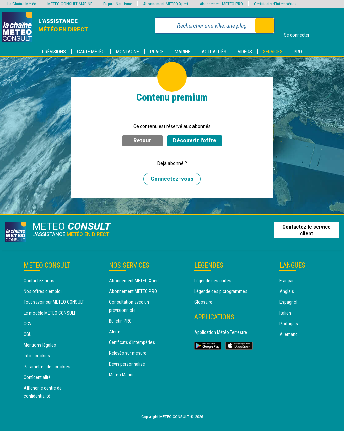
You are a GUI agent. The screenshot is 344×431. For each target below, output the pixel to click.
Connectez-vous (172, 179)
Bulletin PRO (120, 321)
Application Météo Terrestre (220, 332)
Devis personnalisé (127, 364)
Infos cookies (37, 355)
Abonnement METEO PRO (133, 291)
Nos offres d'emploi (43, 291)
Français (288, 280)
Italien (285, 313)
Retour (142, 140)
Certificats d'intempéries (132, 342)
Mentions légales (40, 345)
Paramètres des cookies (47, 366)
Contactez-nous (39, 280)
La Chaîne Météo (21, 3)
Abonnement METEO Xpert (134, 280)
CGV (28, 323)
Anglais (287, 291)
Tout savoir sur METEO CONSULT (54, 302)
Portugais (289, 323)
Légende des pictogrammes (220, 291)
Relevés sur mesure (127, 353)
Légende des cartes (212, 280)
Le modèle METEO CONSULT (50, 313)
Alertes (116, 331)
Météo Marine (122, 374)
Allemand (289, 334)
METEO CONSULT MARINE (69, 3)
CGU (28, 334)
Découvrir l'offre (194, 140)
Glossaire (203, 302)
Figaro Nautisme (117, 3)
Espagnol (288, 302)
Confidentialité (37, 377)
